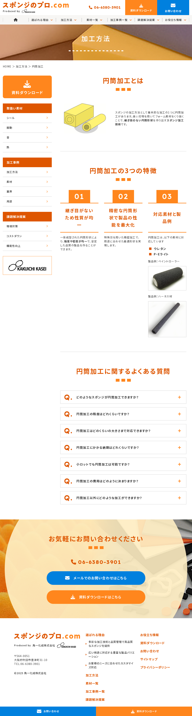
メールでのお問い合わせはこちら (96, 577)
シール (27, 118)
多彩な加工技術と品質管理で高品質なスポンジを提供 (110, 644)
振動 (27, 128)
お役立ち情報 (175, 20)
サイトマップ (149, 659)
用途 (27, 201)
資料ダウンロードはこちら (96, 596)
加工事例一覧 (121, 20)
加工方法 (69, 20)
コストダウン (27, 236)
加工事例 (13, 162)
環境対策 (27, 226)
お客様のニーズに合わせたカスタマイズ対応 (110, 665)
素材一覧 (95, 20)
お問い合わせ (149, 651)
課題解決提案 (148, 20)
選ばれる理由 (95, 635)
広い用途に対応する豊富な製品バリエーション (110, 654)
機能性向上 (27, 246)
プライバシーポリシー (155, 667)
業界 (27, 192)
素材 (27, 182)
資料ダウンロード (27, 86)
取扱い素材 (15, 108)
